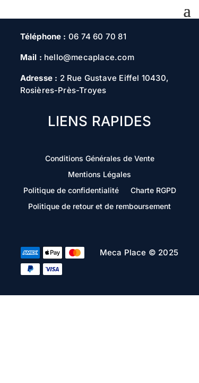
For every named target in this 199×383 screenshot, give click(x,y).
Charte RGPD (153, 191)
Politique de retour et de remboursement (99, 207)
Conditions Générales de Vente (99, 159)
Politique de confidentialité (71, 191)
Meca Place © (128, 252)
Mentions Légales (99, 175)
